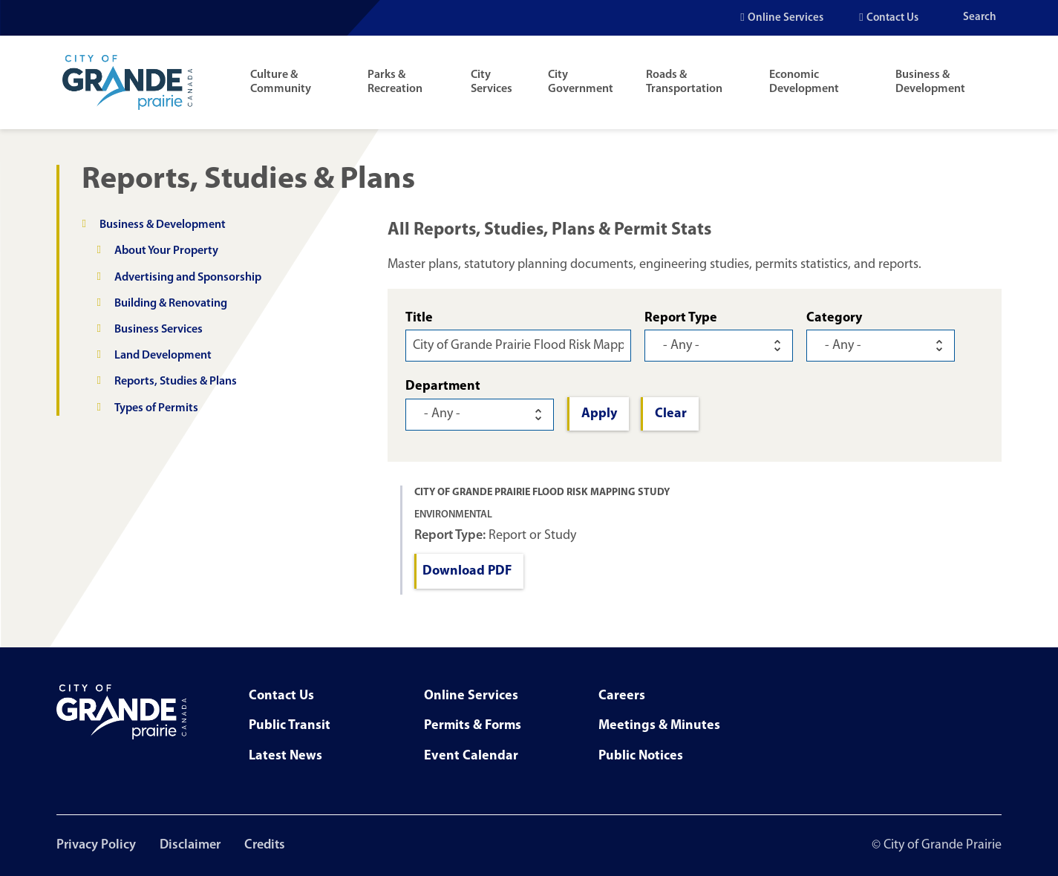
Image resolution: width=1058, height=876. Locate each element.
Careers (621, 696)
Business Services (158, 330)
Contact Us (892, 18)
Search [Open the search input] (979, 17)
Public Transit (289, 726)
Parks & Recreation (395, 82)
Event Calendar (471, 756)
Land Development (163, 356)
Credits (264, 845)
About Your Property (166, 251)
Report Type (680, 318)
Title (419, 318)
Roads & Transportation (684, 82)
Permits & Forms (472, 726)
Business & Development (930, 82)
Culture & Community (280, 82)
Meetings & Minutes (659, 726)
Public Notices (640, 756)
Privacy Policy (96, 845)
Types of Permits (156, 408)
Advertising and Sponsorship (187, 278)
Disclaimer (190, 845)
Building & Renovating (170, 304)
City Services (491, 82)
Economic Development (804, 82)
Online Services (785, 18)
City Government (580, 82)
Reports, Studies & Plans (175, 382)
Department (442, 386)
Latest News (285, 756)
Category (834, 318)
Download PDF (467, 571)
